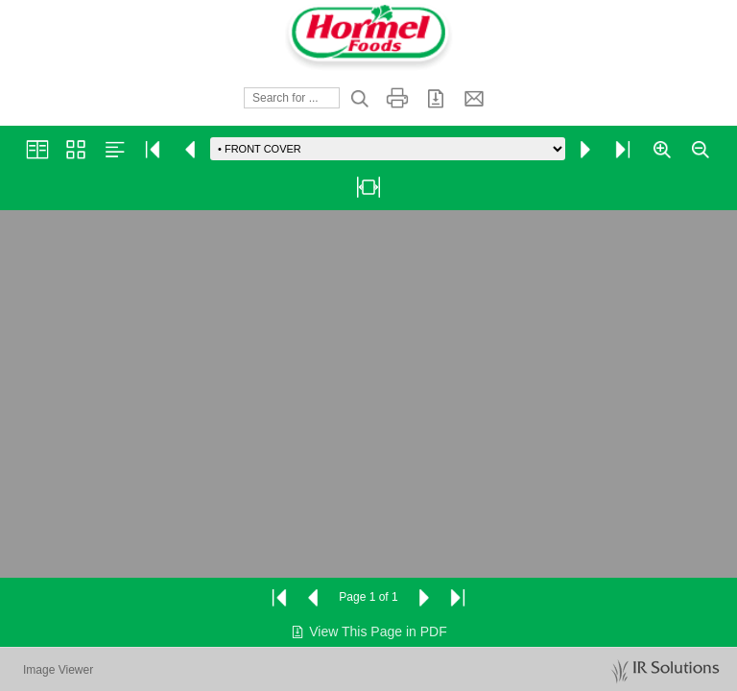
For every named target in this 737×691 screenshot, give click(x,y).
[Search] (292, 97)
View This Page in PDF (368, 631)
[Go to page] (387, 148)
